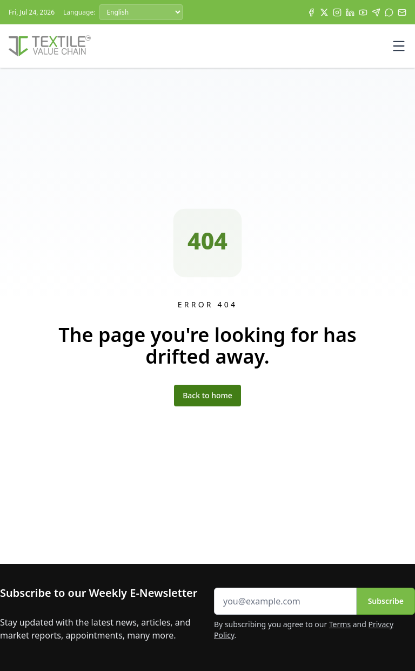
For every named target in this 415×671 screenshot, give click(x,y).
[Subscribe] (402, 12)
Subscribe (386, 601)
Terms (340, 624)
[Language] (141, 12)
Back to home (207, 395)
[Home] (50, 46)
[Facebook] (311, 12)
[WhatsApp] (389, 12)
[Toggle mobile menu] (398, 46)
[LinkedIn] (350, 12)
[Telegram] (376, 12)
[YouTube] (363, 12)
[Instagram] (337, 12)
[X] (324, 12)
